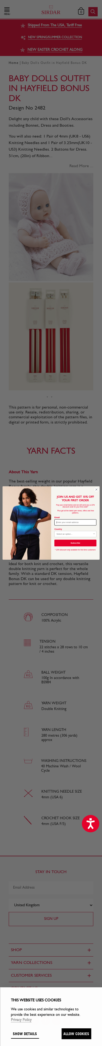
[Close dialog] (96, 489)
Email (57, 517)
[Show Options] (94, 534)
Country (58, 529)
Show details (25, 1033)
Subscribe (75, 543)
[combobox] (74, 534)
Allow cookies (76, 1033)
